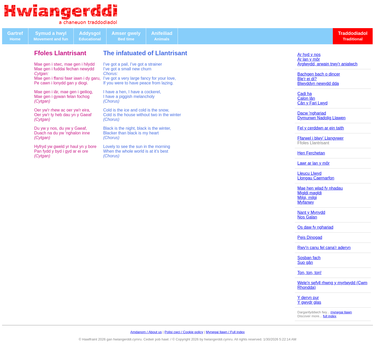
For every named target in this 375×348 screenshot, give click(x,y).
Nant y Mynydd (311, 212)
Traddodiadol (352, 36)
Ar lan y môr (308, 59)
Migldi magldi (309, 193)
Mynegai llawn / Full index (225, 332)
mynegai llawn (341, 312)
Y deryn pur (308, 297)
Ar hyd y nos (309, 54)
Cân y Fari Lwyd (312, 103)
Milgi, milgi (307, 197)
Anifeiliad (161, 36)
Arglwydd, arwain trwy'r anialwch (327, 64)
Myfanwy (305, 202)
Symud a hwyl (51, 36)
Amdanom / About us (146, 332)
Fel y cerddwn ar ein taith (320, 128)
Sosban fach (309, 258)
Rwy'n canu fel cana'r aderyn (324, 247)
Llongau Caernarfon (315, 178)
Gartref (15, 36)
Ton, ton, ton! (309, 272)
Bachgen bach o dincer (318, 74)
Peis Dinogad (309, 237)
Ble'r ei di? (307, 79)
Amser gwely (126, 36)
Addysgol (90, 36)
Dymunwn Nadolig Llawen (321, 118)
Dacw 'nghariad (311, 113)
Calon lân (306, 98)
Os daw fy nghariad (315, 227)
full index (329, 316)
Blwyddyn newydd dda (318, 83)
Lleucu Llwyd (309, 173)
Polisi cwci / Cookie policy (184, 332)
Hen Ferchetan (311, 153)
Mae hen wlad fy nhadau (320, 188)
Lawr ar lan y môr (313, 163)
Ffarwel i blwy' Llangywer (320, 138)
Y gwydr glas (309, 302)
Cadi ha (304, 93)
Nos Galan (307, 217)
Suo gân (305, 262)
